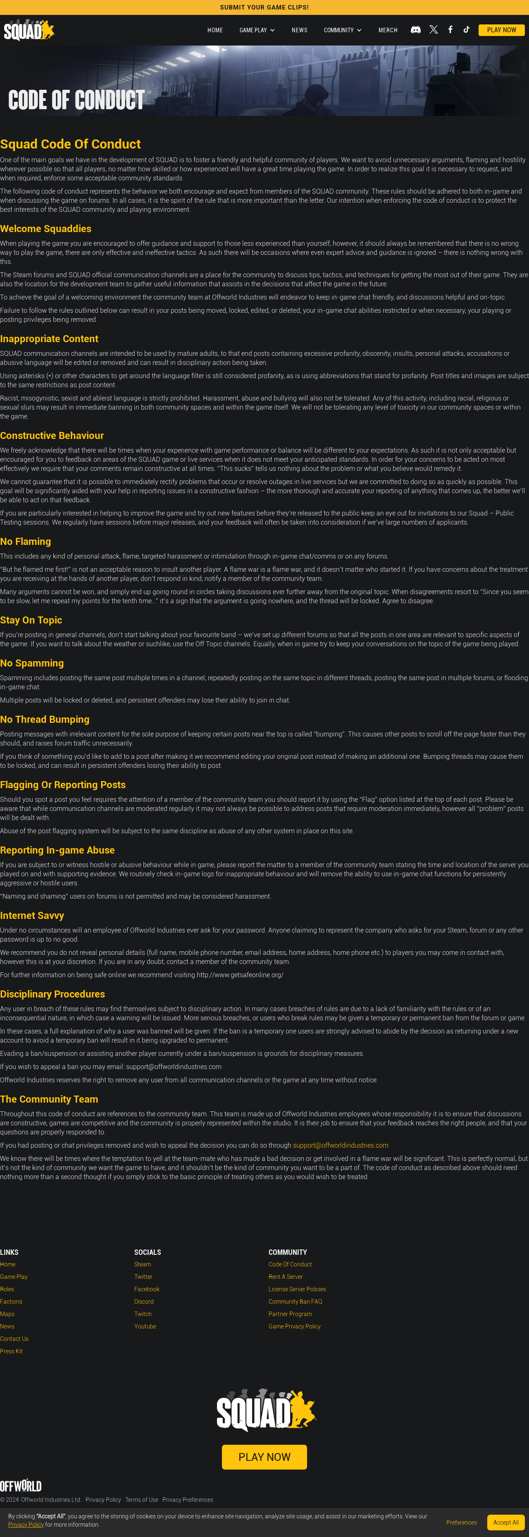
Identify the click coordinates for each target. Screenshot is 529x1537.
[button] (257, 30)
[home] (29, 30)
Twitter (143, 1276)
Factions (11, 1301)
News (299, 30)
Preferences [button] (461, 1522)
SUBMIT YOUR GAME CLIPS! (264, 7)
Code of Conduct (290, 1264)
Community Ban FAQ (295, 1301)
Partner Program (290, 1314)
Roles (7, 1289)
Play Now (501, 30)
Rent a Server (286, 1276)
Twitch (143, 1314)
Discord (144, 1301)
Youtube (145, 1326)
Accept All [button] (506, 1522)
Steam (142, 1264)
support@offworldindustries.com (340, 1145)
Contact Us (14, 1339)
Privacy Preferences (187, 1499)
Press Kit (11, 1351)
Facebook (147, 1289)
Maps (7, 1314)
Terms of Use (141, 1499)
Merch (388, 30)
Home (215, 30)
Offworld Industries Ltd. (51, 1499)
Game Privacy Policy (295, 1326)
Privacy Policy (103, 1499)
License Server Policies (297, 1289)
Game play (14, 1276)
